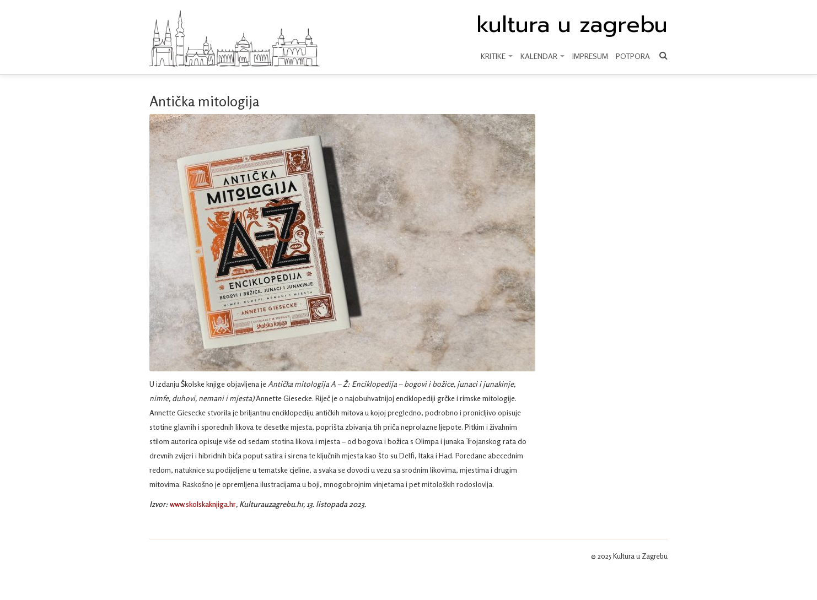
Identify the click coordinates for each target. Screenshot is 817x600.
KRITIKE (497, 56)
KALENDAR (542, 56)
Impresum (590, 56)
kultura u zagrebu (572, 24)
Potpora (633, 56)
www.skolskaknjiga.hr (203, 504)
